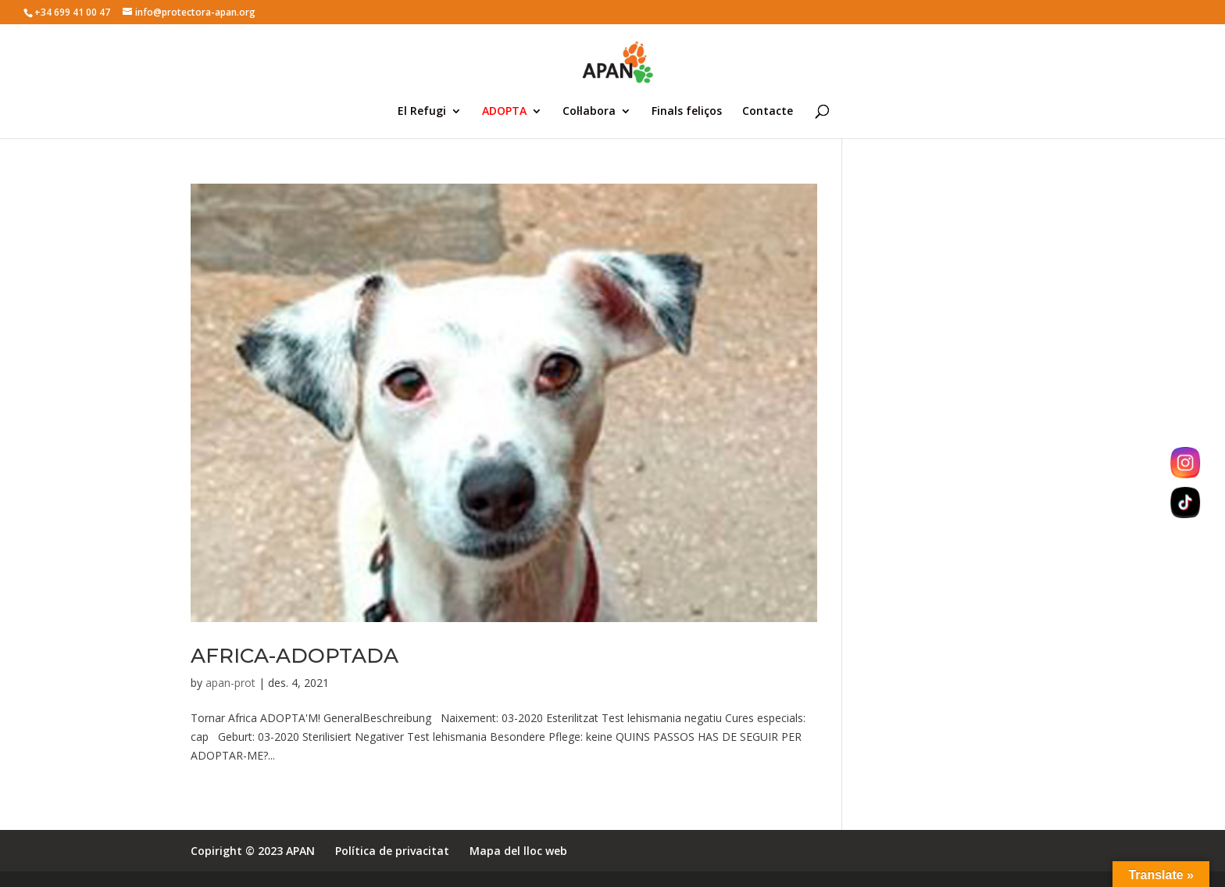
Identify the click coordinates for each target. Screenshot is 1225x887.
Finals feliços (687, 112)
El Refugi (422, 112)
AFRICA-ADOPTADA (294, 655)
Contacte (767, 112)
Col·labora (589, 112)
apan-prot (230, 682)
